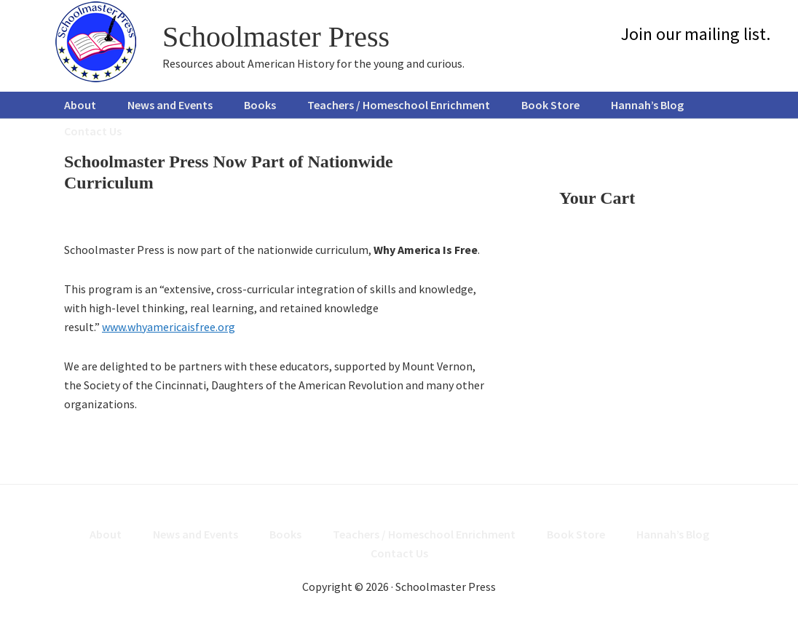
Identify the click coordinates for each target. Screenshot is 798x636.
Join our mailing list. (695, 34)
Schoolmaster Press (276, 36)
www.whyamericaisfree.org (168, 326)
